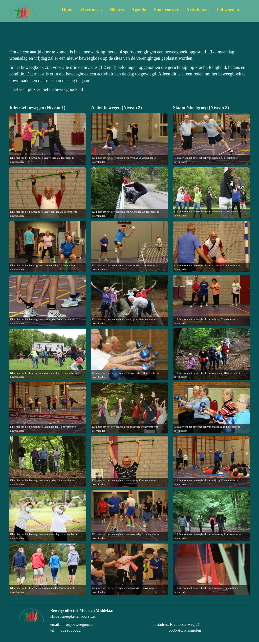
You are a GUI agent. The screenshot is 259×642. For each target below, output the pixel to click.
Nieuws (117, 9)
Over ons (91, 9)
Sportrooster (166, 9)
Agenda (139, 9)
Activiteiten (197, 9)
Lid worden (227, 9)
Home (67, 9)
